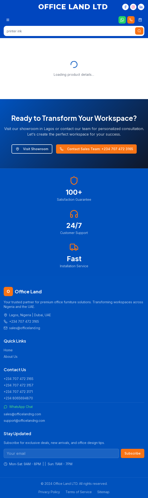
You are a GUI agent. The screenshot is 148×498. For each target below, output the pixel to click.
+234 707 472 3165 (18, 379)
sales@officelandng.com (22, 414)
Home (8, 350)
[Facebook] (125, 7)
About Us (11, 356)
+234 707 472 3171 (18, 392)
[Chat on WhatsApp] (122, 20)
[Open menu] (8, 20)
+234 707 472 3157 (18, 385)
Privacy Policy (49, 492)
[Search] (139, 31)
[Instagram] (133, 7)
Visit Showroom (32, 149)
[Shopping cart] (140, 20)
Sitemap (103, 492)
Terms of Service (78, 492)
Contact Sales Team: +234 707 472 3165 (96, 149)
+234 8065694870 (18, 398)
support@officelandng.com (24, 420)
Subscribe (132, 453)
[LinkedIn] (141, 7)
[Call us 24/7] (131, 20)
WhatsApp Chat (18, 407)
